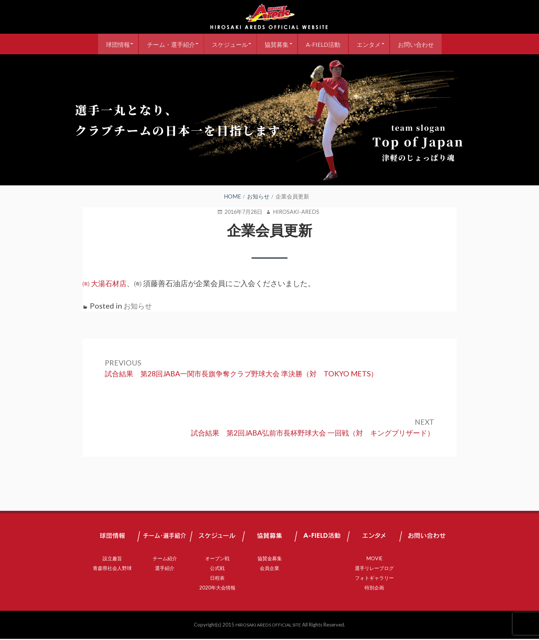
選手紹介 (164, 569)
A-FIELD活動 (325, 44)
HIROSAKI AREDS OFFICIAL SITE (268, 626)
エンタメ (374, 44)
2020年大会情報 (217, 589)
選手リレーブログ (374, 569)
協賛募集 (277, 44)
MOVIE (374, 559)
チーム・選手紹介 (165, 44)
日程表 (217, 579)
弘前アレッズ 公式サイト (269, 17)
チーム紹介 (165, 559)
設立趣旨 (112, 559)
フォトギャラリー (374, 579)
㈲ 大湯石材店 (105, 283)
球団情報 (109, 44)
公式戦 (217, 569)
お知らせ (138, 305)
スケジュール (227, 44)
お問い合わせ (424, 44)
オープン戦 (217, 559)
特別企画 (374, 589)
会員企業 (269, 569)
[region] (269, 119)
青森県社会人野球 (112, 569)
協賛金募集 (270, 559)
